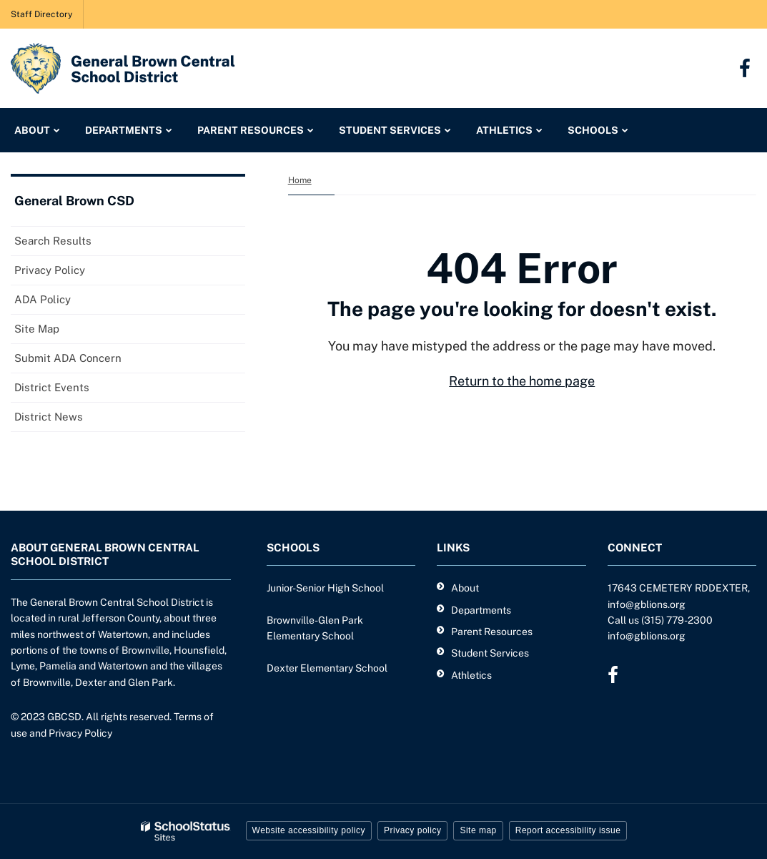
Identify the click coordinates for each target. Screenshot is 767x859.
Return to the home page (522, 380)
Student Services (490, 653)
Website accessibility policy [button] (309, 830)
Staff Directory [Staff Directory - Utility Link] (41, 14)
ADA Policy (42, 299)
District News (48, 417)
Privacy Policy (49, 270)
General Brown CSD (74, 200)
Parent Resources (492, 631)
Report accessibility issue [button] (568, 830)
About (465, 588)
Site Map (36, 329)
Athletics (471, 675)
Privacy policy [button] (412, 830)
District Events (51, 387)
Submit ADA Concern (68, 358)
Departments (481, 610)
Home (300, 180)
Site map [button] (478, 830)
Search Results (52, 241)
